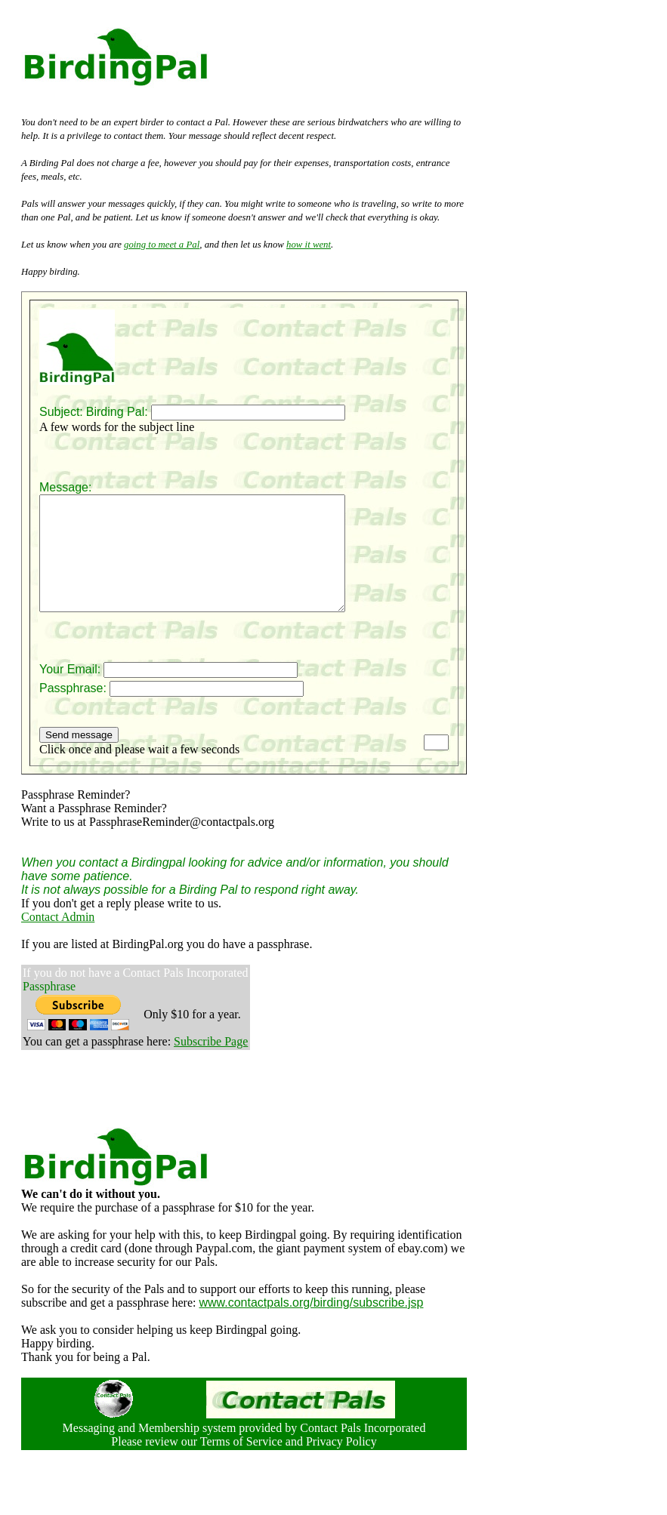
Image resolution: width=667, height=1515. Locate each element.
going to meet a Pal (161, 244)
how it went (308, 244)
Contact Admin (57, 939)
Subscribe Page (211, 1064)
